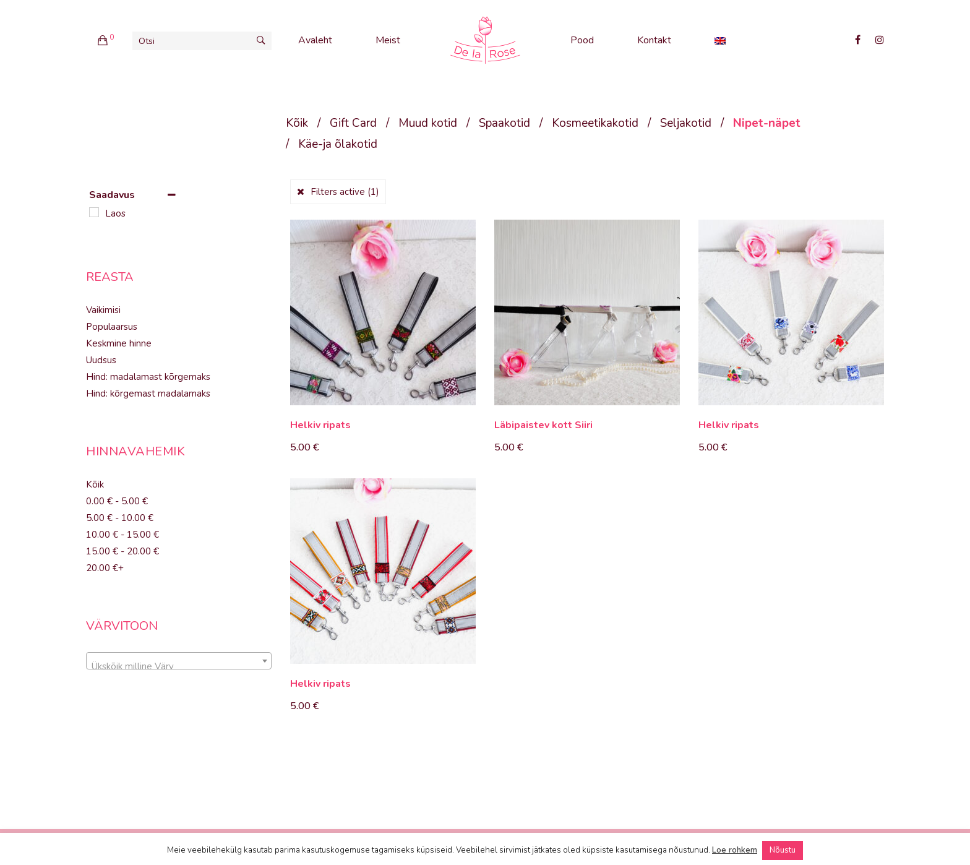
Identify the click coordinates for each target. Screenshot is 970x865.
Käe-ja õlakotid (337, 144)
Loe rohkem (734, 850)
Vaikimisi (103, 310)
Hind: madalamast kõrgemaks (148, 377)
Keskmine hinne (119, 343)
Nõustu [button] (783, 850)
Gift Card (353, 123)
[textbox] (179, 666)
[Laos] (94, 212)
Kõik (297, 123)
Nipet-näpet (766, 123)
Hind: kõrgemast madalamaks (148, 393)
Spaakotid (504, 123)
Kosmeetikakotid (595, 123)
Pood (582, 40)
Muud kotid (427, 123)
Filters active (345, 192)
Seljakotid (685, 123)
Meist (388, 40)
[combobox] (179, 660)
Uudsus (101, 360)
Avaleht (315, 40)
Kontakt (654, 40)
